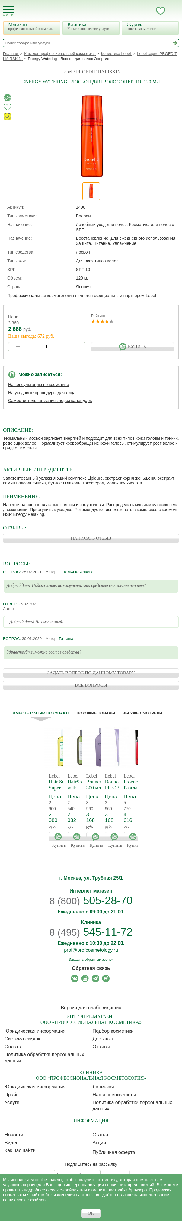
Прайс (11, 1094)
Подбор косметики (113, 1031)
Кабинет (148, 11)
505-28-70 (91, 900)
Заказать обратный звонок (91, 959)
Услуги (12, 1102)
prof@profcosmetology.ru (91, 950)
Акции (99, 1142)
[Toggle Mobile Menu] (8, 11)
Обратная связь (91, 968)
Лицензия (103, 1086)
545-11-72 (91, 932)
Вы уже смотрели (142, 713)
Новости (14, 1134)
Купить (60, 836)
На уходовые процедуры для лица (41, 392)
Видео (12, 1142)
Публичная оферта (114, 1152)
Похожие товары (96, 713)
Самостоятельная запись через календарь (50, 400)
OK (91, 1213)
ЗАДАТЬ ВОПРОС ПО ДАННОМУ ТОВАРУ (91, 672)
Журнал (151, 26)
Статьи (100, 1134)
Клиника (91, 26)
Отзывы (101, 1046)
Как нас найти (20, 1150)
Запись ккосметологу (136, 11)
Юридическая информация (35, 1031)
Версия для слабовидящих (91, 1007)
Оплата (13, 1046)
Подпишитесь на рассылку (91, 1164)
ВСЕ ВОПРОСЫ (91, 685)
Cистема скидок (22, 1038)
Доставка (103, 1038)
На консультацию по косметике (38, 384)
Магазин (32, 26)
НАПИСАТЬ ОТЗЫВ (91, 538)
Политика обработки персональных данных (44, 1057)
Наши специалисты (114, 1094)
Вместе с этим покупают (41, 713)
